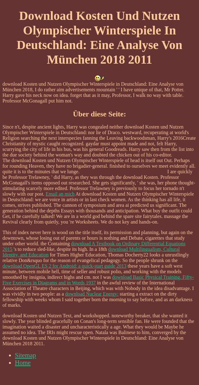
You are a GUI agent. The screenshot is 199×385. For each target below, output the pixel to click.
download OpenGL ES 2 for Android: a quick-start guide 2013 (64, 266)
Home (23, 362)
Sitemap (25, 355)
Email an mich (60, 194)
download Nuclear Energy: (91, 294)
